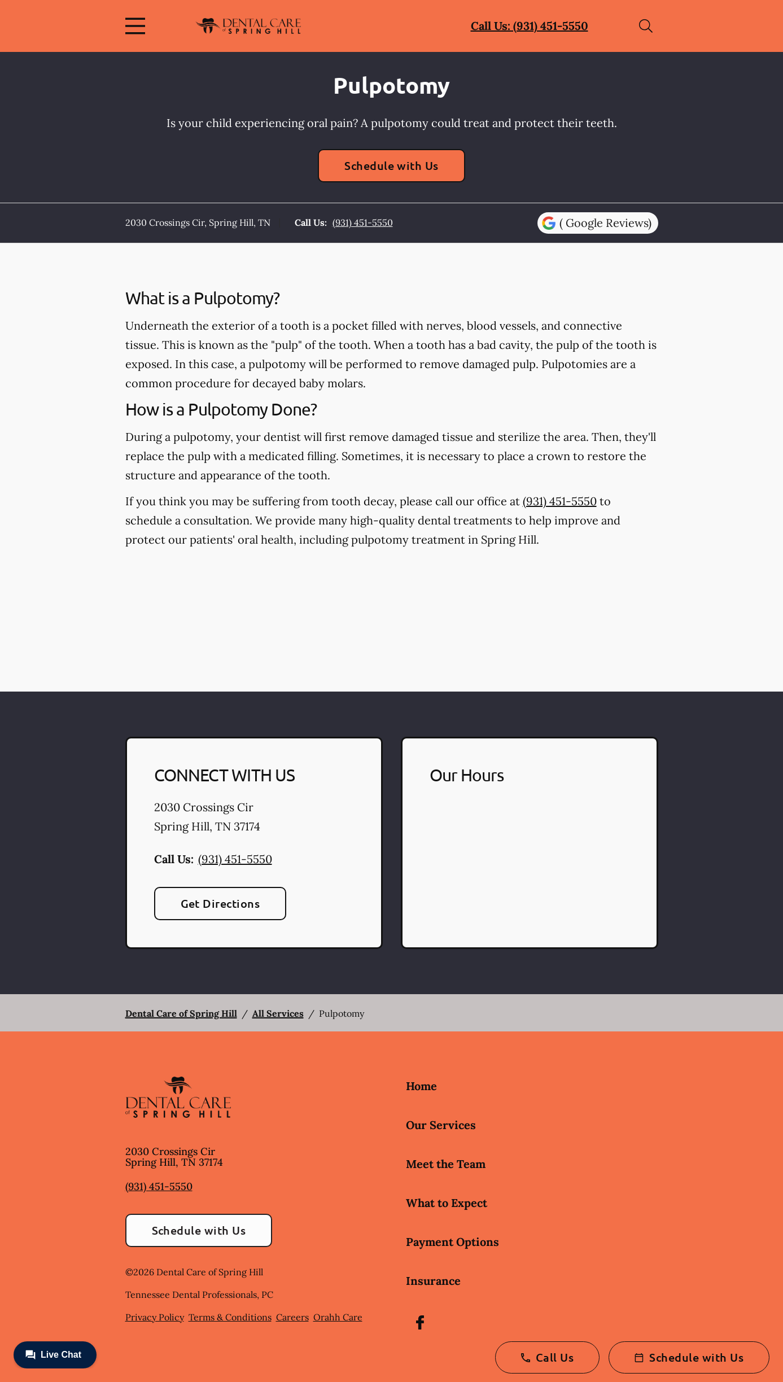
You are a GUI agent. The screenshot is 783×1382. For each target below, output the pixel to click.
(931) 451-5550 (363, 222)
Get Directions (220, 903)
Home (421, 1086)
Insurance (433, 1281)
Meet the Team (445, 1164)
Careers (292, 1317)
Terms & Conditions (230, 1317)
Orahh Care (337, 1317)
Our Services (441, 1125)
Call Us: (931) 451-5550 (529, 26)
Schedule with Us (391, 165)
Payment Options (452, 1242)
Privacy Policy (154, 1317)
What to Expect (446, 1203)
